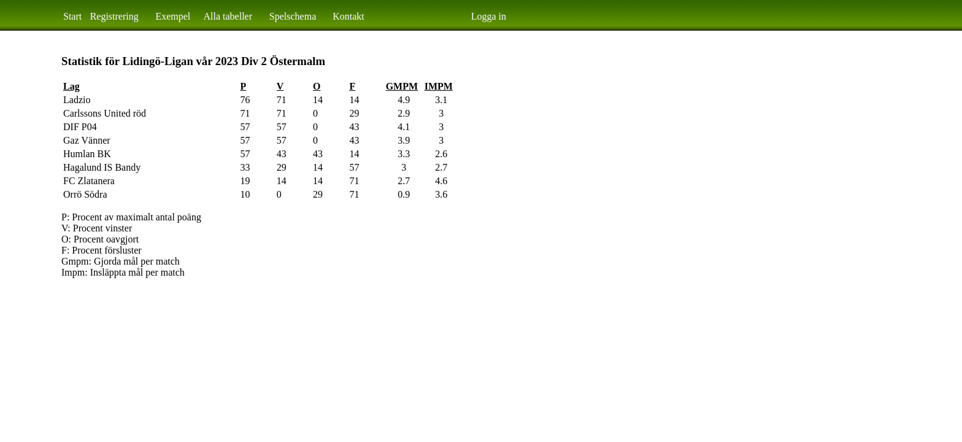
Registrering (114, 16)
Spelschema (292, 16)
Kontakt (348, 16)
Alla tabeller (228, 16)
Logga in (488, 16)
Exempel (172, 16)
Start (72, 16)
